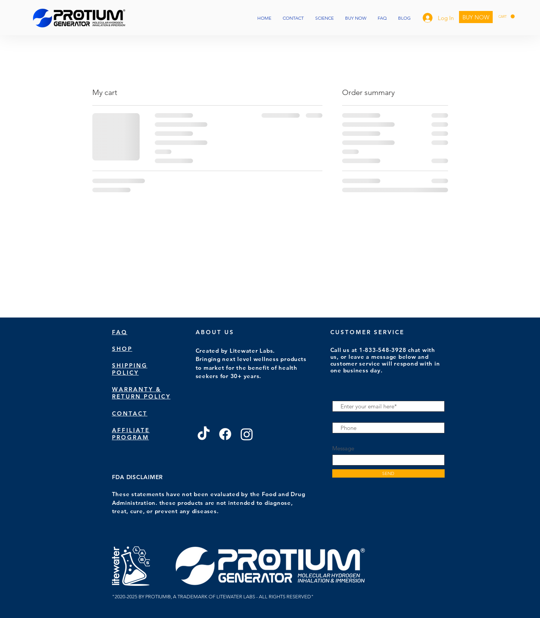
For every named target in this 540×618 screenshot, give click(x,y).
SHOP (122, 348)
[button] (506, 16)
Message (343, 448)
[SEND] (388, 473)
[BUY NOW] (476, 17)
